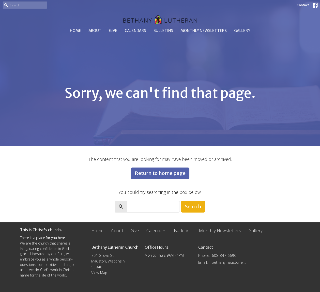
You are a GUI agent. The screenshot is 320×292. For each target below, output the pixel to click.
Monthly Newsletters (204, 30)
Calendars (135, 30)
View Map (99, 272)
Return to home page (160, 173)
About (95, 30)
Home (75, 30)
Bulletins (163, 30)
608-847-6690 (224, 255)
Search (193, 206)
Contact (303, 5)
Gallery (242, 30)
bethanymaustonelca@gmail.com (229, 262)
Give (113, 30)
